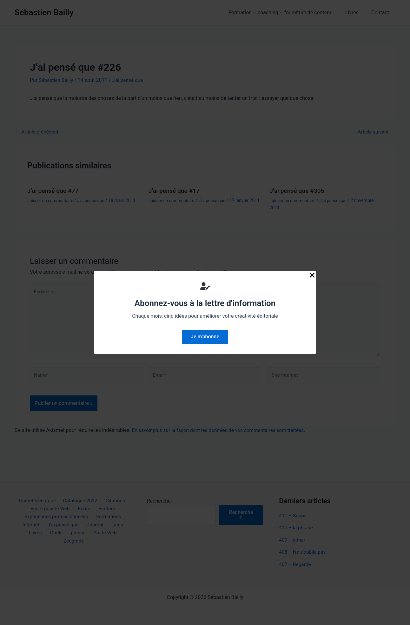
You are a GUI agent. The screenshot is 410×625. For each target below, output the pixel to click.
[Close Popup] (312, 275)
